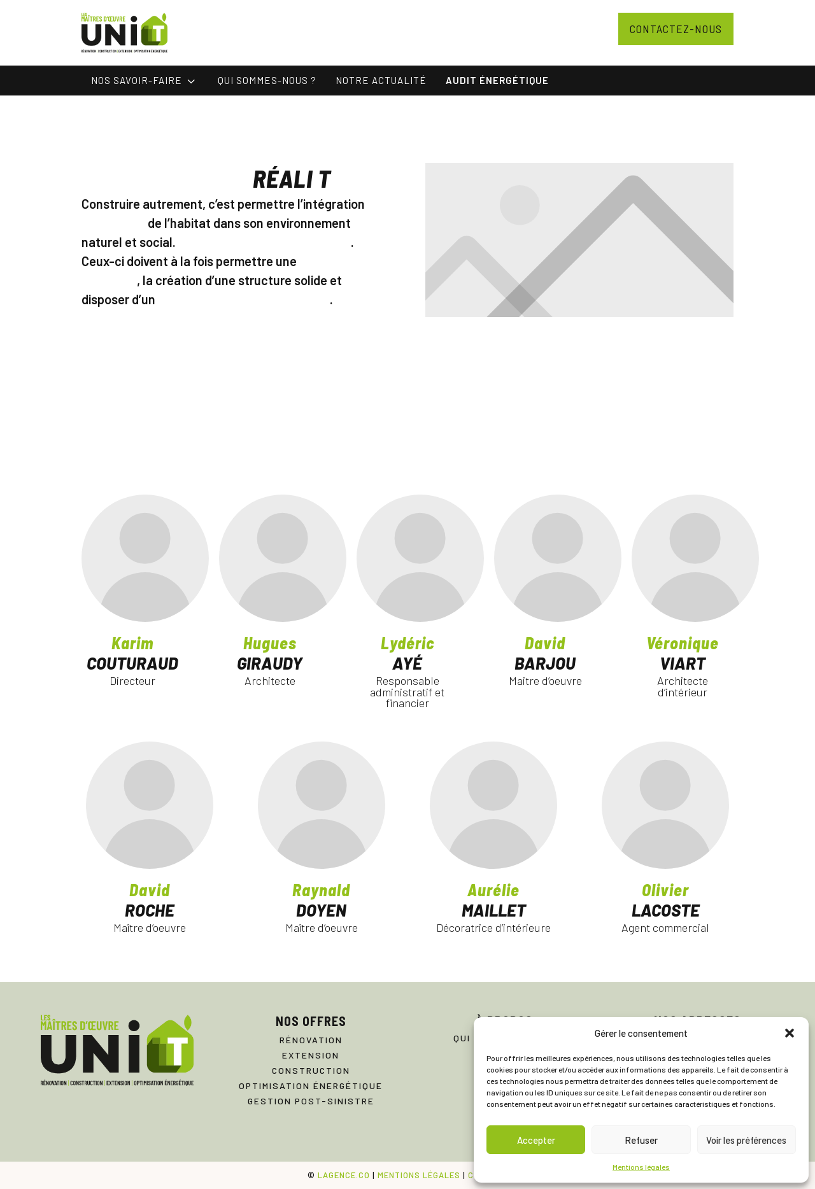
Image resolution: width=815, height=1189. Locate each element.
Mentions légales (641, 1166)
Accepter (536, 1140)
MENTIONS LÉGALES (419, 1175)
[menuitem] (145, 80)
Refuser (641, 1140)
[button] (789, 1033)
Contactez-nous (676, 29)
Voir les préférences (746, 1140)
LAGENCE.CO (344, 1175)
